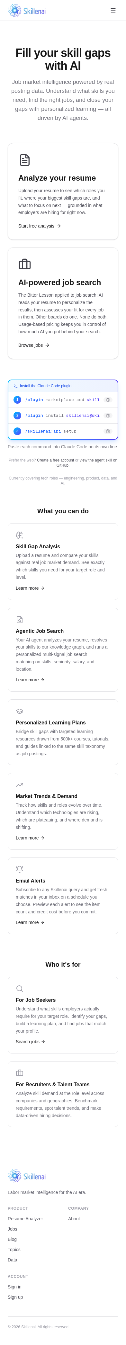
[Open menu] (113, 10)
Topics (14, 1249)
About (74, 1218)
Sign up (15, 1297)
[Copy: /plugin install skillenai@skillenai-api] (63, 416)
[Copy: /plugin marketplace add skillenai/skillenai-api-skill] (63, 400)
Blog (12, 1239)
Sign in (15, 1286)
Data (12, 1259)
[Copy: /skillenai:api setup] (63, 431)
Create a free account (55, 460)
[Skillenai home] (27, 10)
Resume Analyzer (25, 1218)
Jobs (12, 1229)
